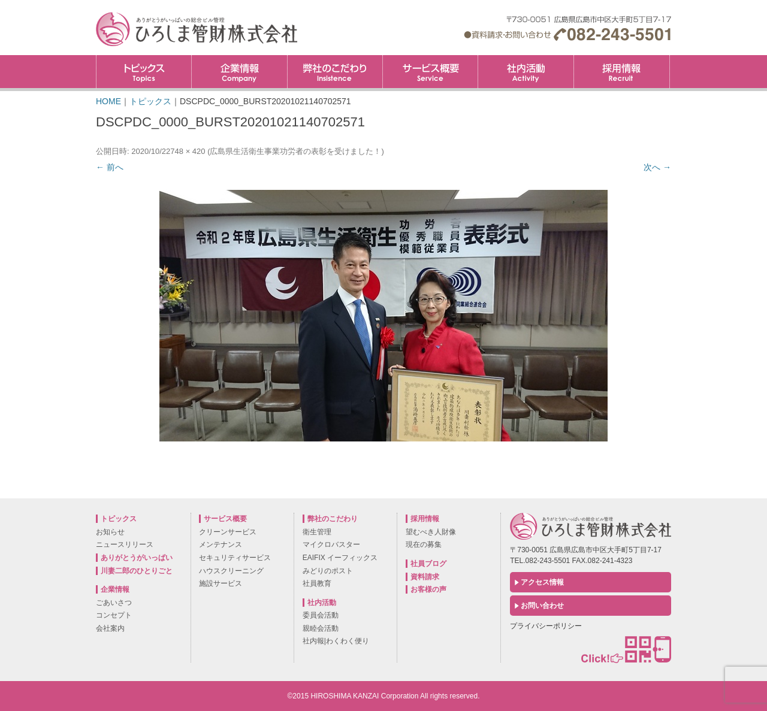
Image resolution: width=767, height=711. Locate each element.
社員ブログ (428, 563)
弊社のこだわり (335, 71)
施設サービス (220, 583)
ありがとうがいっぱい (137, 557)
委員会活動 (321, 615)
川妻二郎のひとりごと (137, 571)
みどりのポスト (328, 571)
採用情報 (669, 59)
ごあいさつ (114, 602)
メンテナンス (220, 544)
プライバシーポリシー (546, 626)
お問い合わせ (542, 605)
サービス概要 (430, 71)
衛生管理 (317, 532)
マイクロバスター (331, 544)
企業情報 (239, 71)
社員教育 (317, 583)
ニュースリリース (124, 544)
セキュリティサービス (235, 557)
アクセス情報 (542, 582)
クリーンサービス (227, 532)
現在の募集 (424, 544)
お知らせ (110, 532)
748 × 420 (187, 151)
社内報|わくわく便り (336, 641)
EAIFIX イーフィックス (340, 557)
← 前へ (109, 167)
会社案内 (110, 628)
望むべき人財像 (431, 532)
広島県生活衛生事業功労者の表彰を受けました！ (295, 151)
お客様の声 (428, 589)
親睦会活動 (321, 628)
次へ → (657, 167)
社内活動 (525, 71)
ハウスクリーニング (231, 571)
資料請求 (424, 577)
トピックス (144, 71)
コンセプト (114, 615)
